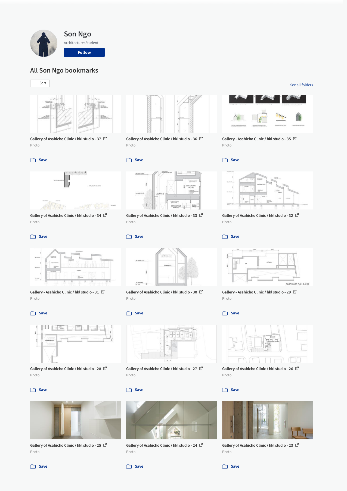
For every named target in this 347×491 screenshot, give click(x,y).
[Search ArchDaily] (86, 7)
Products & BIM (188, 8)
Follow (84, 52)
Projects (143, 8)
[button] (40, 83)
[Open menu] (330, 7)
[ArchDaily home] (17, 7)
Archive (257, 8)
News (241, 8)
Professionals (218, 8)
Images (162, 8)
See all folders (301, 85)
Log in (285, 8)
